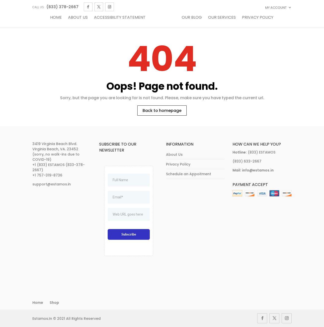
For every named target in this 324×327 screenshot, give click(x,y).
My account (276, 7)
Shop (54, 302)
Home (56, 17)
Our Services (222, 17)
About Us (78, 17)
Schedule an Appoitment (188, 173)
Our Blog (192, 17)
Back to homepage (162, 110)
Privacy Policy (257, 17)
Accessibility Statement (120, 17)
